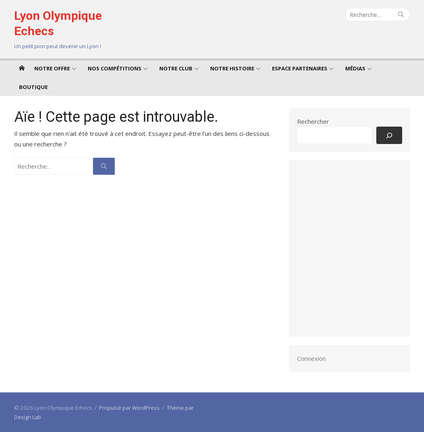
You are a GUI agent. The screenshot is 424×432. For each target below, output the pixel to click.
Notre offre (52, 68)
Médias (355, 68)
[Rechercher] (389, 135)
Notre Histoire (232, 68)
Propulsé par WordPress (129, 407)
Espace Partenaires (299, 68)
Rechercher (313, 121)
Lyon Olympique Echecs (58, 23)
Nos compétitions (114, 68)
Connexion (311, 358)
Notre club (175, 68)
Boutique (33, 87)
